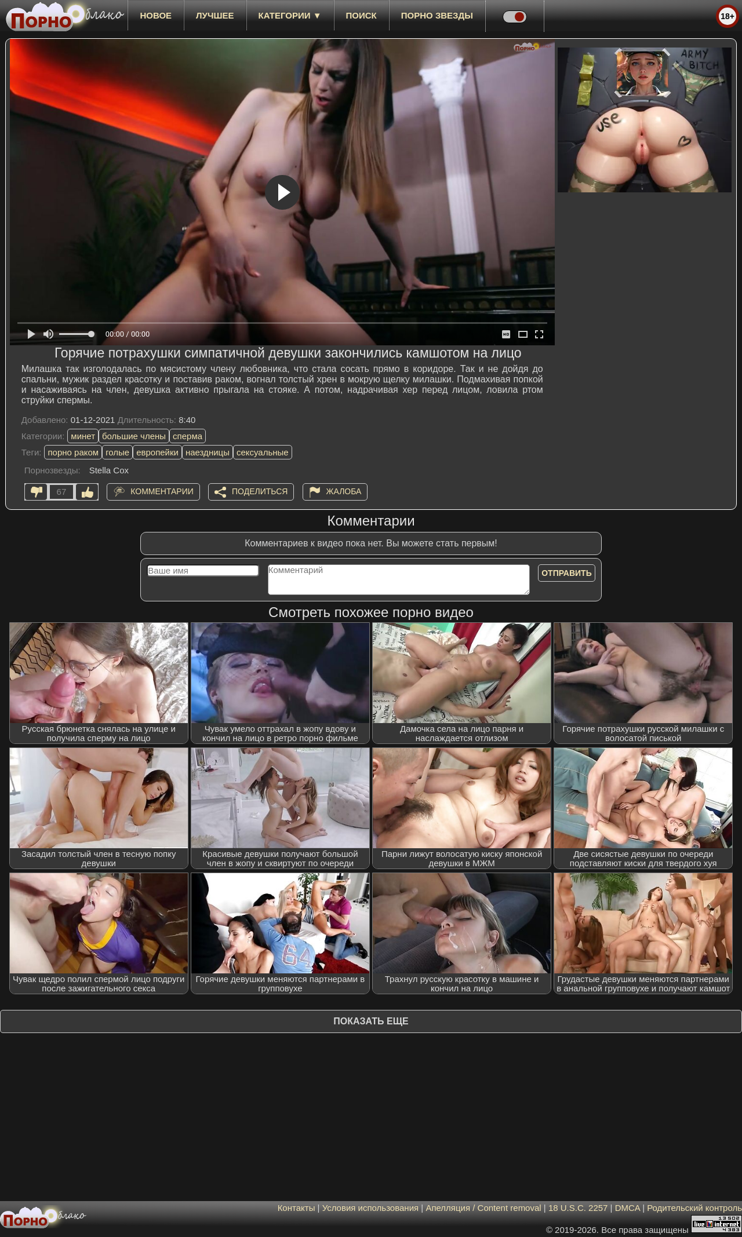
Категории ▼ (290, 15)
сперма (187, 436)
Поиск (361, 15)
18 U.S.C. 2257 (578, 1208)
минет (83, 436)
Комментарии (162, 491)
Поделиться (260, 491)
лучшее (215, 15)
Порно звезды (437, 15)
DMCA (627, 1208)
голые (117, 452)
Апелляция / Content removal (483, 1208)
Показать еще (370, 1021)
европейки (157, 452)
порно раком (73, 452)
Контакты (296, 1208)
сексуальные (263, 452)
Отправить (566, 573)
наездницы (208, 452)
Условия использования (370, 1208)
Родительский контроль (694, 1208)
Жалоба (344, 491)
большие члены (134, 436)
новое (156, 15)
